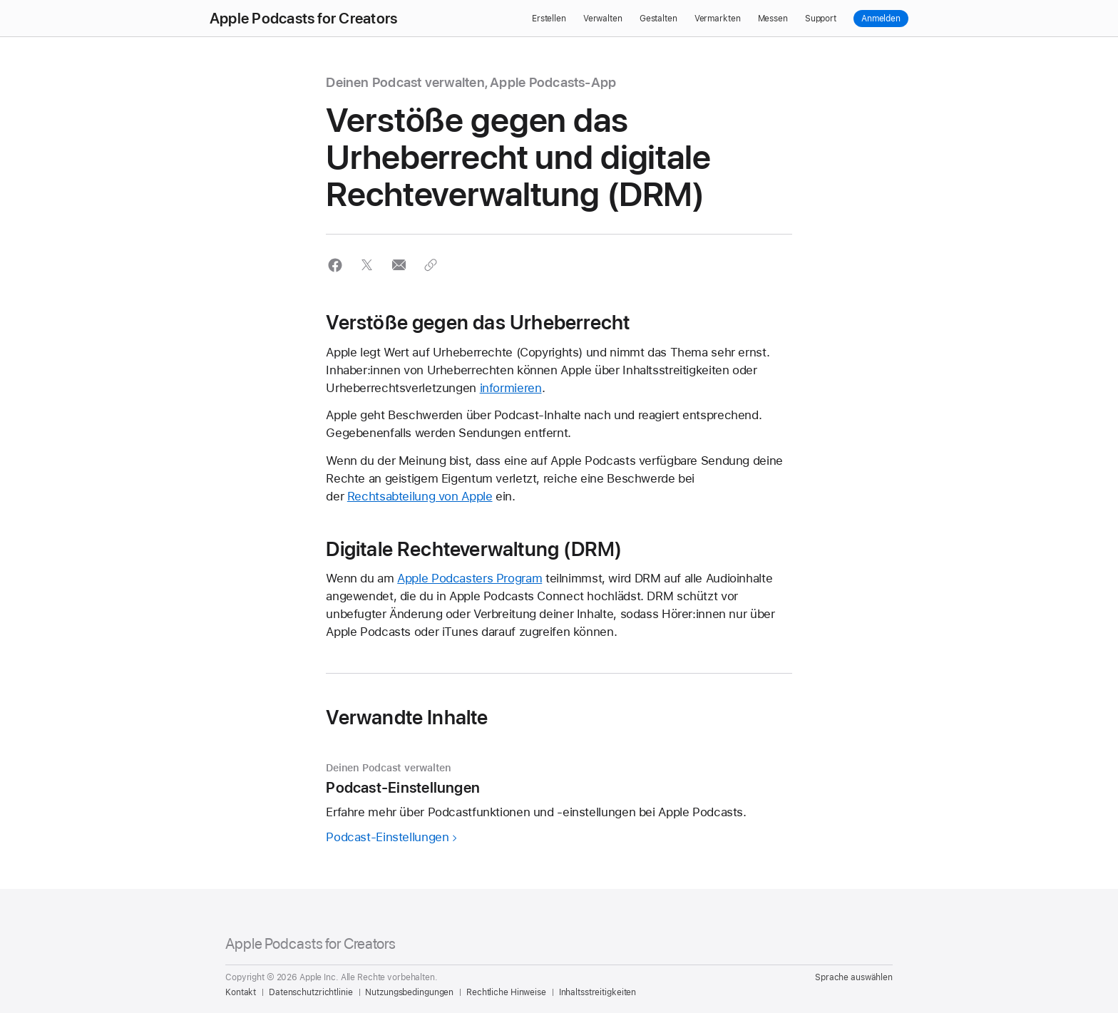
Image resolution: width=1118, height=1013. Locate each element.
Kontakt (240, 992)
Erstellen (549, 19)
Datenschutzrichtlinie (310, 992)
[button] (335, 265)
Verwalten (602, 19)
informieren (511, 388)
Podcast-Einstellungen (387, 837)
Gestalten (658, 19)
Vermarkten (717, 19)
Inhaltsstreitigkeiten (597, 992)
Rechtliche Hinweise (506, 992)
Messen (773, 19)
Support (820, 19)
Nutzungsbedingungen (409, 992)
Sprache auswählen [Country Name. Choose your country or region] (854, 977)
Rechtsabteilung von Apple (420, 496)
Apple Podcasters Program (469, 578)
